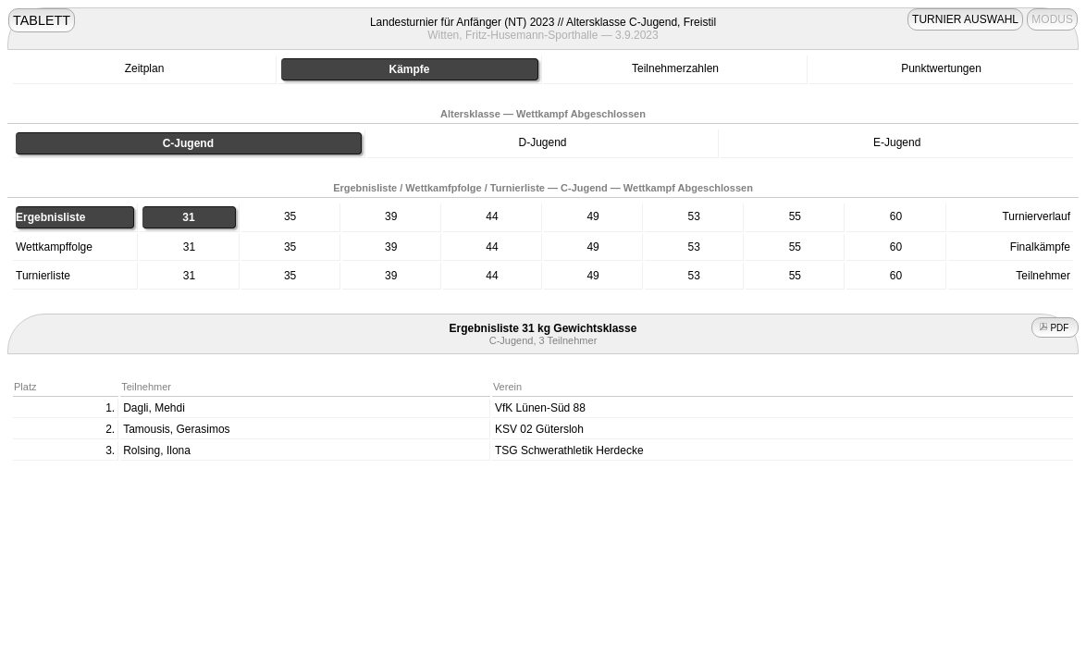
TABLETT (41, 20)
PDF (1055, 328)
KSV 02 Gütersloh (539, 429)
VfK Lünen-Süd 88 (540, 407)
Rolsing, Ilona (157, 450)
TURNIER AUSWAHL (965, 19)
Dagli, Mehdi (154, 407)
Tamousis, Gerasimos (176, 429)
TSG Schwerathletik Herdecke (569, 450)
